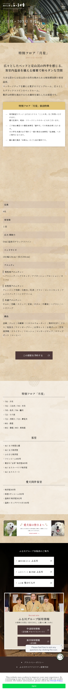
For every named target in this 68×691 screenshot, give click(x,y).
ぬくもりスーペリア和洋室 (16, 467)
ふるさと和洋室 (11, 454)
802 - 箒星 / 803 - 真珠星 (15, 427)
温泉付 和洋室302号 (13, 498)
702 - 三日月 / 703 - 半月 (15, 405)
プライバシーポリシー (34, 662)
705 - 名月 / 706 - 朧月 (14, 410)
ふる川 (28, 560)
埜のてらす (26, 582)
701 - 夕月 (9, 401)
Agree (34, 686)
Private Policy (56, 680)
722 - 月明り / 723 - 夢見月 (16, 419)
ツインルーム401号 (13, 458)
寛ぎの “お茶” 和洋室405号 (16, 463)
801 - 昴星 (9, 423)
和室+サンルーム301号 (14, 494)
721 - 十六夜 (10, 414)
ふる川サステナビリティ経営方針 (33, 667)
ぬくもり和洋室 (11, 450)
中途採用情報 (33, 630)
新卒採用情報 (33, 641)
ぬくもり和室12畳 (12, 445)
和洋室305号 (10, 489)
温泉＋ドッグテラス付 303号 (17, 502)
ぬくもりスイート (12, 471)
